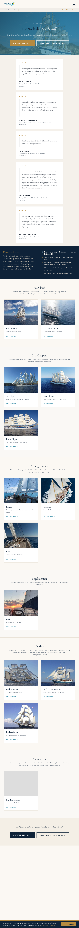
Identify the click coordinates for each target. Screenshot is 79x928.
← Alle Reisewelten (10, 10)
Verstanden (68, 924)
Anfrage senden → (22, 43)
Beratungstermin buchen (52, 43)
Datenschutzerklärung (48, 925)
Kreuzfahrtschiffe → (68, 10)
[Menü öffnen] (74, 3)
